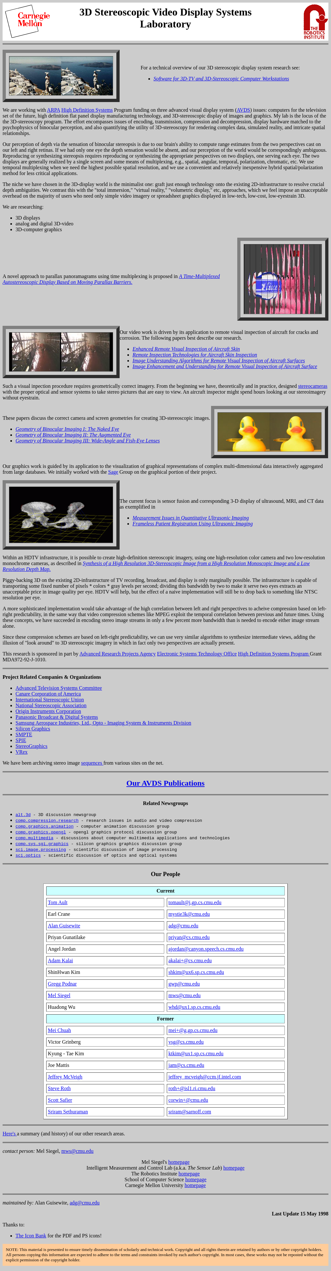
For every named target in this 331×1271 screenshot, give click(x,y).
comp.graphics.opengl (41, 832)
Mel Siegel (59, 995)
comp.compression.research (47, 820)
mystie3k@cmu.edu (189, 914)
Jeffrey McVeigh (65, 1077)
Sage (113, 472)
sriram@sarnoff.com (189, 1111)
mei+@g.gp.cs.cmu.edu (193, 1030)
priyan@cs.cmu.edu (189, 937)
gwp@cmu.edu (184, 984)
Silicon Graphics (33, 728)
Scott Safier (60, 1100)
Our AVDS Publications (165, 783)
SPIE (21, 740)
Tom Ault (58, 902)
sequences (92, 763)
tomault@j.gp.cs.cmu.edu (194, 902)
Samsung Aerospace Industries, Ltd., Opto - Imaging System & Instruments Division (103, 723)
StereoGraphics (32, 746)
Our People (165, 874)
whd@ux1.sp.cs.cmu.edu (194, 1007)
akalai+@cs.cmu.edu (190, 960)
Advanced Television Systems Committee (59, 688)
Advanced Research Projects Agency (118, 653)
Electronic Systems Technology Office (197, 653)
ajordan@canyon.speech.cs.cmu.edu (205, 949)
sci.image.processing (41, 849)
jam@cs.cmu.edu (186, 1065)
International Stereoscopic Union (50, 699)
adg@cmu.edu (183, 925)
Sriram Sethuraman (68, 1111)
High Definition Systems (87, 110)
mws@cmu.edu (184, 995)
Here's (10, 1133)
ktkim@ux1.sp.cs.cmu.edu (195, 1053)
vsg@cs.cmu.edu (186, 1042)
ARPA (53, 110)
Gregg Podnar (62, 984)
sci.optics (28, 855)
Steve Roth (59, 1088)
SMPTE (24, 734)
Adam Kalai (60, 960)
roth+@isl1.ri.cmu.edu (191, 1088)
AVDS (243, 110)
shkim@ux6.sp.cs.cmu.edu (196, 972)
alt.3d (23, 814)
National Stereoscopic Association (51, 705)
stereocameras (312, 386)
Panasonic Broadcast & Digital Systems (57, 717)
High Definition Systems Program (274, 653)
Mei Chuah (59, 1030)
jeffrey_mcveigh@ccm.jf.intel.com (204, 1077)
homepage (179, 1162)
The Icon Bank (31, 1235)
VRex (21, 752)
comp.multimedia (34, 838)
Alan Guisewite (64, 925)
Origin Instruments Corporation (48, 711)
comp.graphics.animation (44, 826)
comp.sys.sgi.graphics (42, 843)
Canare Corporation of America (48, 694)
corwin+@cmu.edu (188, 1100)
